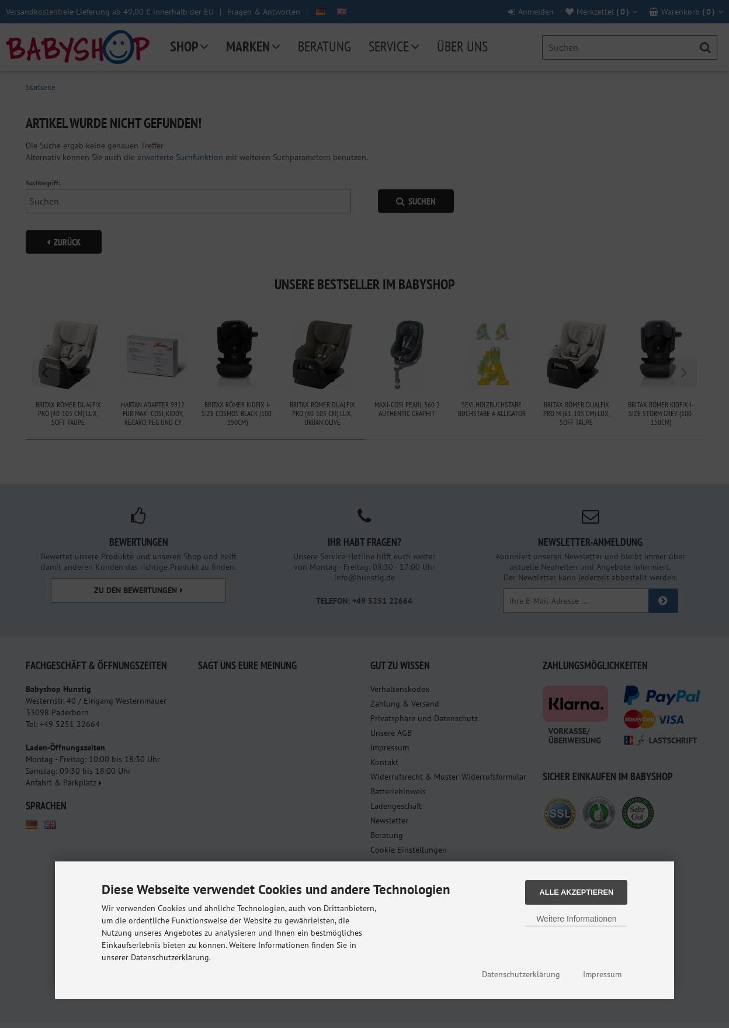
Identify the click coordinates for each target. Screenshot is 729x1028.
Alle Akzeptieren (576, 892)
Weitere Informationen (576, 918)
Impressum (602, 974)
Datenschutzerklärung (521, 974)
